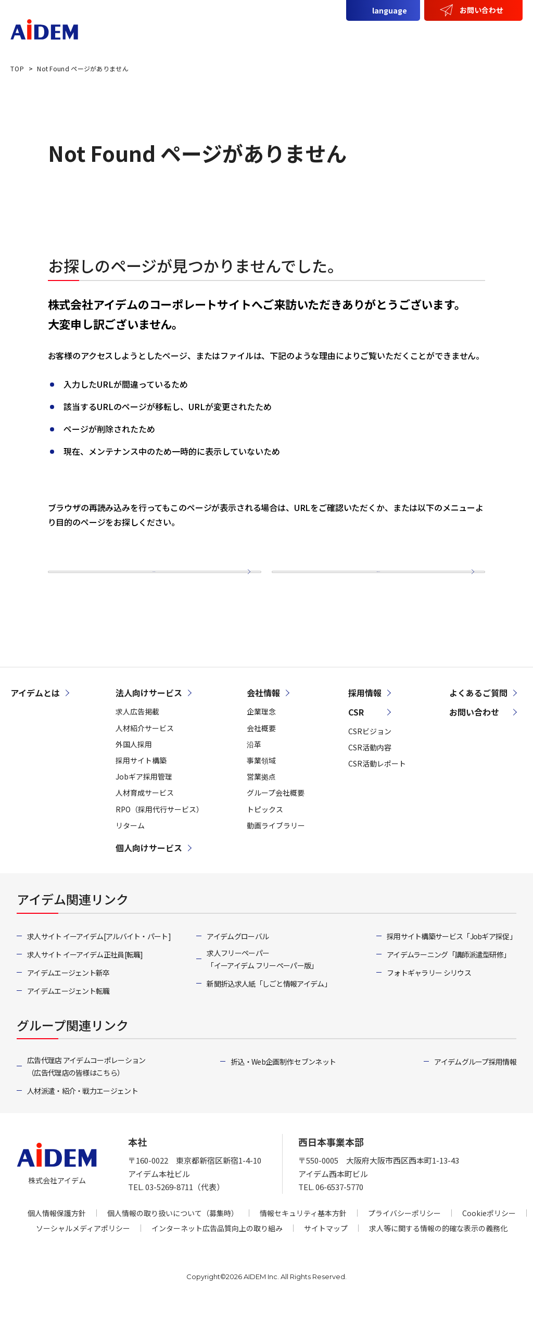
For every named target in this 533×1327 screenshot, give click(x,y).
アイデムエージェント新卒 (68, 997)
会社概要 (261, 752)
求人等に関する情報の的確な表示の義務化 (438, 1252)
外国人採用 (134, 768)
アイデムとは (164, 35)
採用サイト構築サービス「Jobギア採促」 (451, 960)
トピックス (265, 833)
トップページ (149, 583)
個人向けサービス (332, 35)
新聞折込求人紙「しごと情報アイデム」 (269, 1008)
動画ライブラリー (276, 849)
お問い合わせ (481, 10)
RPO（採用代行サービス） (160, 833)
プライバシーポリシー (404, 1237)
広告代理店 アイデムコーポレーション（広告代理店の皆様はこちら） (86, 1090)
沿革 (254, 768)
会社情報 (403, 35)
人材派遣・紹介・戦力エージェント (82, 1115)
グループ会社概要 (275, 817)
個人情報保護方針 (57, 1237)
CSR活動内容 (369, 771)
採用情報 (495, 35)
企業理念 (261, 736)
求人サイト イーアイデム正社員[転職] (85, 979)
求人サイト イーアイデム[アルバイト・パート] (99, 960)
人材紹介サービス (145, 752)
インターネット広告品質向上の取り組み (217, 1252)
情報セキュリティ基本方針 (303, 1237)
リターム (130, 849)
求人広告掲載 (137, 736)
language (389, 10)
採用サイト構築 (141, 785)
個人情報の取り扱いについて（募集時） (172, 1237)
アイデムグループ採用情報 (475, 1086)
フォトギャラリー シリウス (429, 997)
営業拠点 (261, 801)
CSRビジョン (369, 755)
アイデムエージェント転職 (68, 1015)
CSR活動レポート (377, 788)
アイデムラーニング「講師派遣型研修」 (448, 979)
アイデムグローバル (238, 960)
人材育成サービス (145, 817)
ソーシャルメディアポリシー (83, 1252)
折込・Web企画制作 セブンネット (283, 1086)
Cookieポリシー (489, 1237)
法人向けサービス (244, 35)
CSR (449, 35)
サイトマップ (373, 583)
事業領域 (261, 785)
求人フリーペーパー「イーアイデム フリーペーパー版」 (262, 983)
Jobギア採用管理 (144, 801)
